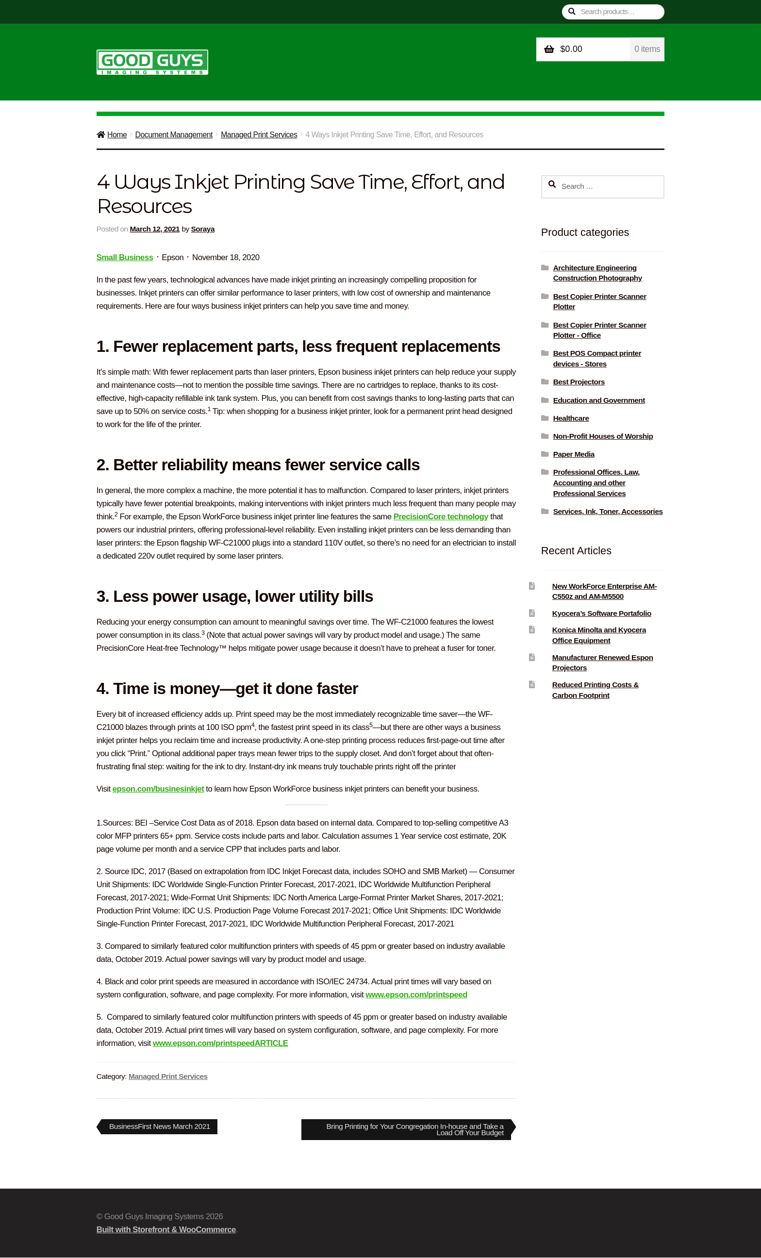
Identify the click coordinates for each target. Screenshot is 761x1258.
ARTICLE (271, 1043)
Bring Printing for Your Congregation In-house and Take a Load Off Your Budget (412, 1129)
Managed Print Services (259, 135)
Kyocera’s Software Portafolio (601, 613)
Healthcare (571, 418)
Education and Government (599, 400)
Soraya (203, 229)
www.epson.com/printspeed (416, 994)
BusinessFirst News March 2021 (161, 1128)
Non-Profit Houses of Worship (603, 436)
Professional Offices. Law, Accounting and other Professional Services (596, 482)
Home (117, 135)
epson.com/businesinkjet (158, 789)
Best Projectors (579, 382)
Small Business (125, 257)
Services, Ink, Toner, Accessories (608, 511)
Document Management (174, 135)
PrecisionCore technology (441, 516)
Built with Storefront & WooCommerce (166, 1230)
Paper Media (574, 454)
